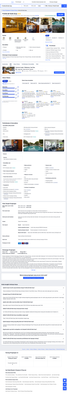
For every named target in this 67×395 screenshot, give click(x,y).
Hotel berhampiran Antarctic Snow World (31, 384)
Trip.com (23, 349)
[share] (65, 384)
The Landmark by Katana (10, 374)
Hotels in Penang (41, 349)
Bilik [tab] (11, 64)
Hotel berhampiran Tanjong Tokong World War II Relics (45, 381)
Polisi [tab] (37, 64)
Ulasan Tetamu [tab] (17, 64)
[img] (14, 25)
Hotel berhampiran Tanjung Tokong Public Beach (14, 384)
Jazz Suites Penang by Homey (34, 377)
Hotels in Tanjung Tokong (50, 349)
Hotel (12, 2)
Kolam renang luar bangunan (50, 127)
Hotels (28, 349)
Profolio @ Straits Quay (9, 14)
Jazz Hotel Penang (44, 377)
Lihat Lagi (4, 58)
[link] (38, 2)
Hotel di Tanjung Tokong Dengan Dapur (25, 391)
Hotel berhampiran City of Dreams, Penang (48, 384)
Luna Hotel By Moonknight (23, 377)
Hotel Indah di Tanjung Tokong (11, 391)
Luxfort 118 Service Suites (54, 377)
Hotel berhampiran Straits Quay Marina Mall (13, 381)
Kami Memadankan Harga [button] (51, 15)
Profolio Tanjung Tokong (32, 374)
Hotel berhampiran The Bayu (10, 386)
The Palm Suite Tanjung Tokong (11, 377)
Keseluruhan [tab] (5, 64)
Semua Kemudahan (6, 51)
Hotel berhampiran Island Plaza (28, 381)
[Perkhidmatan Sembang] (65, 388)
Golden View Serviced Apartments (44, 374)
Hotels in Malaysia (33, 349)
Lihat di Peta (47, 59)
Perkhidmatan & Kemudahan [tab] (28, 64)
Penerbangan (18, 2)
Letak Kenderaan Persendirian (8, 181)
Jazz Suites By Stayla (55, 374)
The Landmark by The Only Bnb (21, 374)
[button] (23, 2)
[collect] (65, 380)
